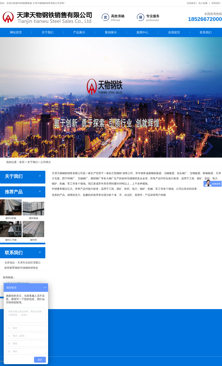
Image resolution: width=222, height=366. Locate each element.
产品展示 (79, 32)
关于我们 (47, 32)
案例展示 (111, 32)
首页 (21, 162)
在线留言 (191, 3)
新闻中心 (142, 32)
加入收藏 (203, 3)
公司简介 (46, 162)
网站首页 (16, 32)
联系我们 (216, 3)
